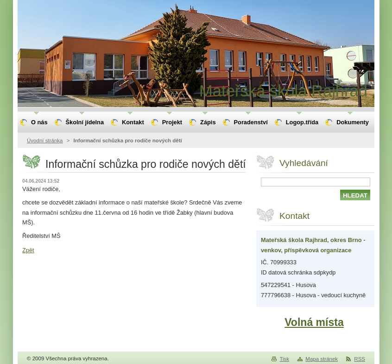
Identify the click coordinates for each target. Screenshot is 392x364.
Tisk (284, 359)
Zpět (28, 250)
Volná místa (314, 322)
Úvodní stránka (45, 140)
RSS (359, 359)
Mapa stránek (321, 359)
